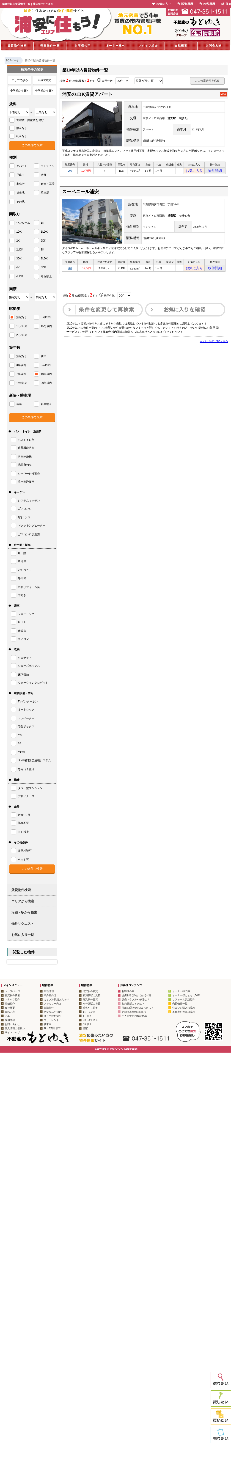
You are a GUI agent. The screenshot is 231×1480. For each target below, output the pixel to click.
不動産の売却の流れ (183, 1011)
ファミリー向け (52, 1003)
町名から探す (90, 1007)
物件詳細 (215, 171)
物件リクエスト (22, 923)
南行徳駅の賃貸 (91, 1003)
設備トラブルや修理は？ (135, 999)
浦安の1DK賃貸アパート (87, 94)
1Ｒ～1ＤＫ (89, 1011)
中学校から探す (44, 90)
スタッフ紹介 (148, 45)
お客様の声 (83, 45)
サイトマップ (12, 1032)
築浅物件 (49, 1007)
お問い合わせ (12, 1024)
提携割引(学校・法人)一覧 (136, 995)
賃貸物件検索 (17, 45)
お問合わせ (214, 45)
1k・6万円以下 (52, 1028)
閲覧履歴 (185, 4)
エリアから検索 (22, 901)
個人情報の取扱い (15, 1028)
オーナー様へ (115, 45)
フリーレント (51, 1020)
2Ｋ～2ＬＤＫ (90, 1020)
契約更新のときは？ (133, 1003)
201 (70, 270)
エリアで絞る (19, 80)
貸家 (85, 1028)
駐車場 (47, 1024)
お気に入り (194, 171)
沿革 (7, 1016)
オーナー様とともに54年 (186, 995)
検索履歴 (207, 4)
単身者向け (50, 995)
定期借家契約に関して (134, 1011)
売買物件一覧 (50, 45)
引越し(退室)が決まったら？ (138, 1007)
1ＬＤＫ (87, 1016)
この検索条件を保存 (207, 80)
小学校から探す (19, 90)
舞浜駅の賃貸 (90, 999)
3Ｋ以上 (87, 1024)
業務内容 (10, 1011)
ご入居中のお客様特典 (134, 1016)
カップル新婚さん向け (56, 999)
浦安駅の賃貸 (90, 991)
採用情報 (10, 1020)
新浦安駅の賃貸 (91, 995)
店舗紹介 (10, 1003)
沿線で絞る (45, 80)
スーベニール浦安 (80, 192)
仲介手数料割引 (52, 1016)
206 (70, 171)
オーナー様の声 (181, 991)
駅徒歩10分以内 (53, 1011)
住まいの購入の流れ (183, 1007)
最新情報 (49, 991)
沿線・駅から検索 (24, 912)
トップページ (12, 991)
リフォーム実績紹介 (183, 999)
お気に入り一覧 (22, 935)
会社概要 (181, 45)
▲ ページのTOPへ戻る (214, 344)
